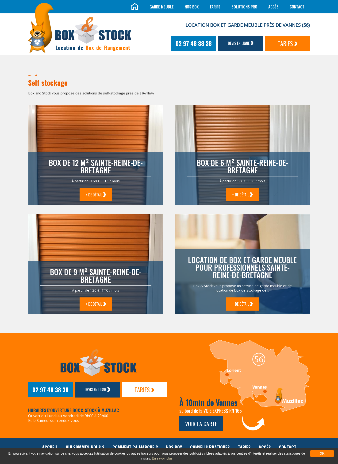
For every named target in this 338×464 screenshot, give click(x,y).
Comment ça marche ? (135, 447)
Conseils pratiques (210, 447)
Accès (273, 7)
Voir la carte (201, 423)
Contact (297, 7)
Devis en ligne (241, 43)
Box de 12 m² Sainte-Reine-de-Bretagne (96, 166)
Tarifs (215, 7)
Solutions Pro (244, 7)
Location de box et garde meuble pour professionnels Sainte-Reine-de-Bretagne (242, 267)
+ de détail (95, 195)
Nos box (192, 7)
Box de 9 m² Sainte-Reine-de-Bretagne (95, 275)
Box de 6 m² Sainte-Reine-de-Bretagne (242, 166)
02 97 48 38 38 (194, 43)
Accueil (33, 75)
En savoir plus (162, 458)
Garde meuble (162, 7)
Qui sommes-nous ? (85, 447)
